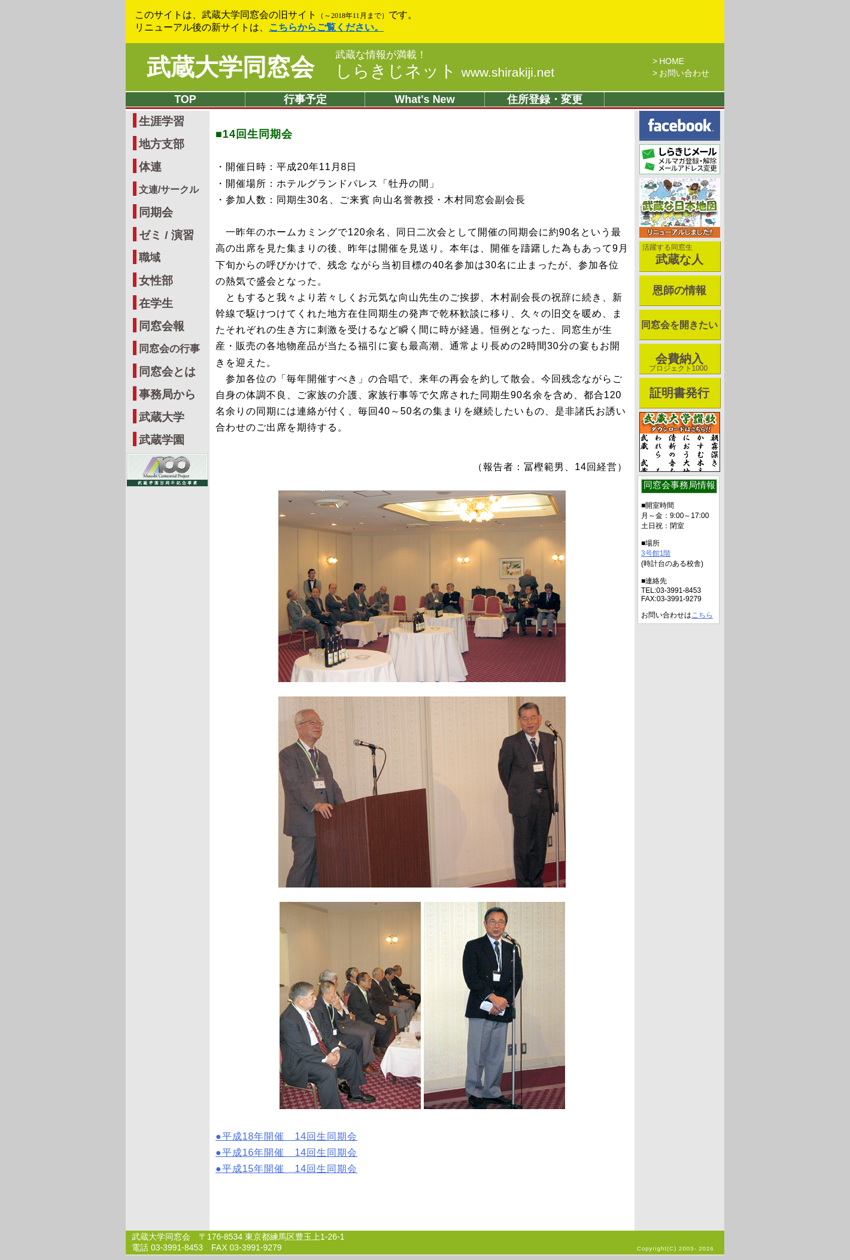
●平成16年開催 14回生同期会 (286, 1152)
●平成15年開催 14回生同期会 (286, 1169)
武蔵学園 (161, 440)
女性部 (156, 280)
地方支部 (161, 144)
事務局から (167, 394)
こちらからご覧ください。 (326, 27)
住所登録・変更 (544, 99)
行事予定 (305, 99)
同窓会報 (161, 326)
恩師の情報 (679, 290)
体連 (150, 166)
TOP (185, 99)
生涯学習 (161, 121)
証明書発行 (679, 392)
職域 (149, 257)
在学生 (156, 303)
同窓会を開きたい (679, 325)
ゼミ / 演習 (166, 235)
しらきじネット (444, 71)
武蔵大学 (161, 417)
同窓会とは (167, 371)
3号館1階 (655, 553)
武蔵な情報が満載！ (381, 55)
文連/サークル (169, 189)
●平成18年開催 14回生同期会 (286, 1136)
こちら (702, 615)
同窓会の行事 (169, 349)
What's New (424, 99)
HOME (671, 61)
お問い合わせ (684, 73)
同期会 (156, 212)
